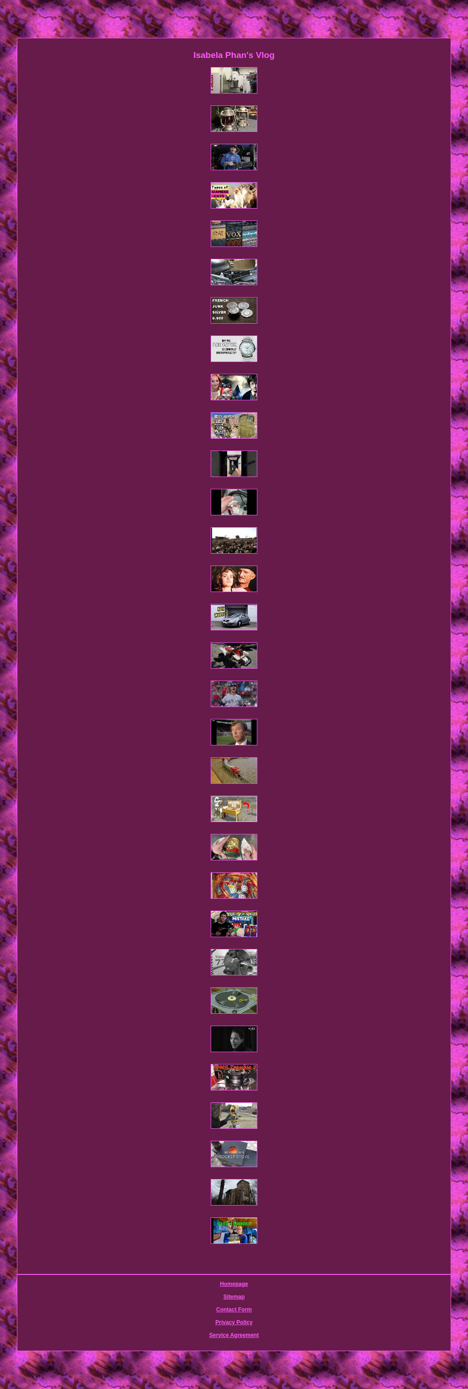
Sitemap (234, 1297)
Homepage (234, 1284)
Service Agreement (234, 1335)
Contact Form (234, 1309)
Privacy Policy (233, 1322)
